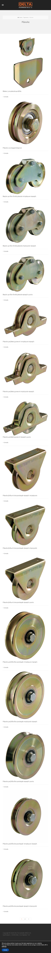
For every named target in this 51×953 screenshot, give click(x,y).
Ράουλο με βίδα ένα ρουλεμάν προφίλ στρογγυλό (20, 906)
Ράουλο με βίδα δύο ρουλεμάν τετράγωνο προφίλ (20, 662)
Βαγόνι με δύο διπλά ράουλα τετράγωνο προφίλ (19, 196)
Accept (5, 950)
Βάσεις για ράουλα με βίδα (12, 91)
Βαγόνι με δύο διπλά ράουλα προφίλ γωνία (17, 294)
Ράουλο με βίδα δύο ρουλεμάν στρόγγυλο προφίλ (20, 721)
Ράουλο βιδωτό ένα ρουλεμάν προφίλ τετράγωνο (20, 495)
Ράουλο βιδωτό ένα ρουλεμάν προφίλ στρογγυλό (20, 548)
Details (6, 97)
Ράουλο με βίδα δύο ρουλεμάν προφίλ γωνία (18, 781)
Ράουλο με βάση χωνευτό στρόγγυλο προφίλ (18, 391)
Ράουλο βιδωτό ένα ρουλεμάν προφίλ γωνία (18, 602)
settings (4, 946)
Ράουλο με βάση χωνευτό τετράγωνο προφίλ (18, 341)
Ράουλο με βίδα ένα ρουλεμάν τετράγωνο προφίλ (20, 844)
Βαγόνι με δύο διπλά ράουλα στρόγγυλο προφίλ (19, 246)
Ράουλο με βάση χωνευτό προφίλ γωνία (17, 437)
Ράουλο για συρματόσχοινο (12, 148)
